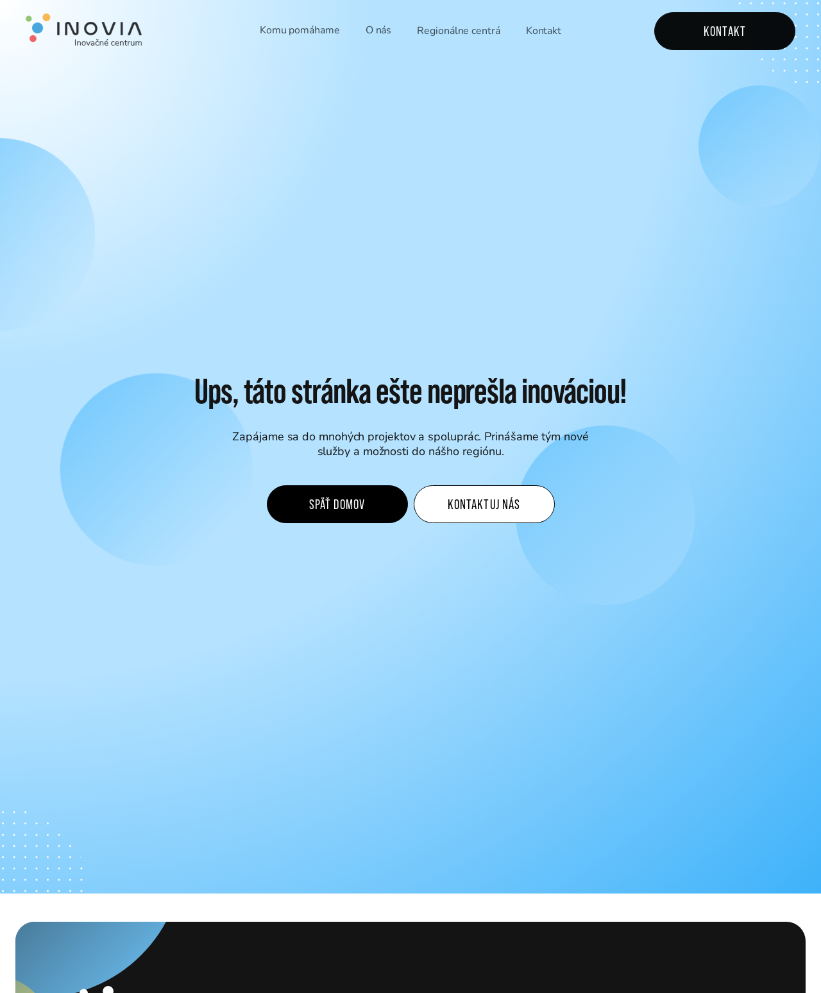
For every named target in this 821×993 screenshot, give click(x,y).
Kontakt (543, 33)
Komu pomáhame (300, 31)
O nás (379, 31)
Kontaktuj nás (484, 504)
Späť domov (337, 504)
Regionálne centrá (458, 31)
